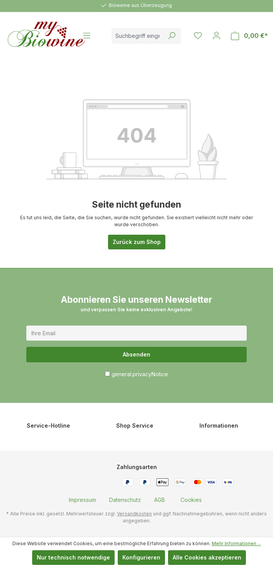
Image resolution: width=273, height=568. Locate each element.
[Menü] (86, 35)
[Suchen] (172, 36)
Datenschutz (125, 499)
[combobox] (137, 36)
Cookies (191, 499)
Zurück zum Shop (137, 242)
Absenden (136, 354)
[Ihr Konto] (216, 35)
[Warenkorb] (249, 36)
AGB (159, 499)
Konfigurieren (141, 557)
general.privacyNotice (140, 374)
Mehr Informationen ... (236, 543)
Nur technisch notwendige (73, 557)
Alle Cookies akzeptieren (207, 557)
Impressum (82, 499)
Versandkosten (134, 514)
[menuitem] (82, 500)
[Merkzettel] (198, 35)
